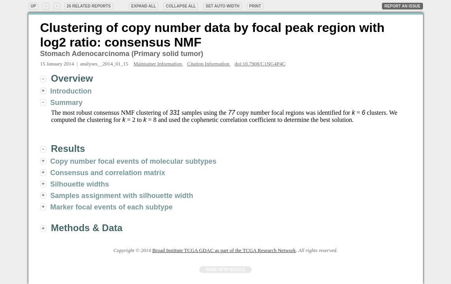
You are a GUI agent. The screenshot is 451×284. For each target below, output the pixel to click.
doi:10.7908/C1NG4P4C (259, 64)
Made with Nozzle (225, 269)
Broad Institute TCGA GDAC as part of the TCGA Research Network (224, 250)
